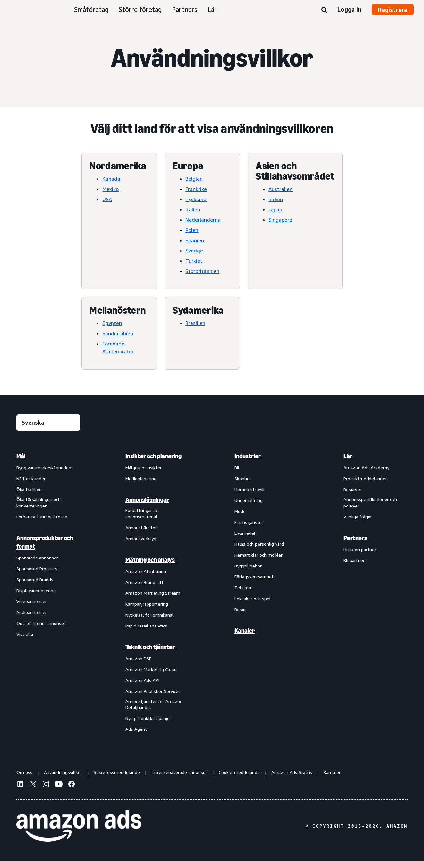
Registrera (392, 9)
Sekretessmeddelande (117, 772)
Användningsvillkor (63, 772)
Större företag (140, 9)
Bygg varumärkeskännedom (44, 467)
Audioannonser (31, 612)
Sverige (194, 250)
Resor (240, 609)
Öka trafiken (29, 489)
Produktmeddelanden (365, 478)
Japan (275, 209)
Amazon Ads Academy (366, 467)
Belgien (194, 178)
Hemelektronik (249, 489)
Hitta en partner (359, 549)
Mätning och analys (150, 560)
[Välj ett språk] (48, 422)
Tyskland (196, 199)
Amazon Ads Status (291, 772)
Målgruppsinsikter (143, 467)
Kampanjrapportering (146, 604)
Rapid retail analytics (146, 625)
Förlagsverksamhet (254, 576)
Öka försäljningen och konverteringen (38, 502)
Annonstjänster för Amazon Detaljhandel (153, 704)
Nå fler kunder (31, 478)
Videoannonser (31, 601)
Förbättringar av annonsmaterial (141, 513)
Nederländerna (203, 220)
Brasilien (195, 323)
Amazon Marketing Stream (152, 593)
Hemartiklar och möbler (258, 555)
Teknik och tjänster (150, 647)
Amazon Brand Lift (144, 582)
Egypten (112, 323)
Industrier (247, 456)
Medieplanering (141, 478)
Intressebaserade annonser (179, 772)
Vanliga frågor (357, 516)
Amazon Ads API (142, 680)
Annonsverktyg (140, 538)
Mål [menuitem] (20, 456)
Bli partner (354, 560)
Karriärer (332, 772)
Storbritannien (202, 271)
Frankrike (196, 189)
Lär (212, 9)
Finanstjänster (248, 522)
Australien (280, 189)
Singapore (280, 220)
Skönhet (242, 478)
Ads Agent (136, 729)
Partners (184, 9)
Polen (191, 230)
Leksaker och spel (252, 598)
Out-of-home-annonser (40, 623)
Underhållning (248, 500)
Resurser (352, 489)
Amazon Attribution (145, 571)
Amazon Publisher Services (153, 691)
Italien (192, 209)
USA (107, 199)
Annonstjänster (141, 527)
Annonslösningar (147, 500)
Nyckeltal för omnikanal (149, 615)
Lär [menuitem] (347, 456)
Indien (275, 199)
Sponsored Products (36, 568)
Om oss (24, 772)
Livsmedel (244, 533)
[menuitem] (48, 592)
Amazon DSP (138, 658)
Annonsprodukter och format (44, 542)
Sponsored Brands (34, 579)
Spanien (194, 240)
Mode (240, 511)
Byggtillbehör (248, 565)
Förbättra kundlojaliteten (41, 516)
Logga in (349, 9)
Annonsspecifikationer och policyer (370, 502)
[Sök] (324, 10)
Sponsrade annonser (37, 557)
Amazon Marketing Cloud (151, 669)
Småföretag (91, 9)
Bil (236, 467)
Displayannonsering (36, 590)
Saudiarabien (117, 333)
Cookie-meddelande (239, 772)
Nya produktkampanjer (148, 718)
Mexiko (110, 189)
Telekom (243, 587)
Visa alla (24, 634)
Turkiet (193, 261)
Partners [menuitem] (355, 538)
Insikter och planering (153, 456)
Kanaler (244, 631)
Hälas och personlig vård (259, 544)
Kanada (111, 178)
